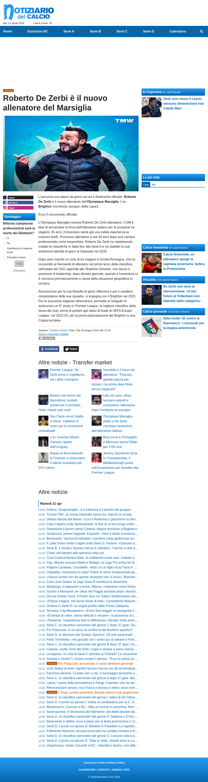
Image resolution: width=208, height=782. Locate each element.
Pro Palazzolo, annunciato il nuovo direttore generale (90, 663)
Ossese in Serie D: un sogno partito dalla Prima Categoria (88, 606)
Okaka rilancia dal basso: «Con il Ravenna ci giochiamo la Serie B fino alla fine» (103, 519)
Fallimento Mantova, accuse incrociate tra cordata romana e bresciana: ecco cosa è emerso (112, 731)
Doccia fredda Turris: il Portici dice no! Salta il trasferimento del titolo (95, 596)
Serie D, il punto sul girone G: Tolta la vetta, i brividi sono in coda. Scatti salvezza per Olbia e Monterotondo (122, 740)
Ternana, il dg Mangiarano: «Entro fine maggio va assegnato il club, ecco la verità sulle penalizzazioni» (119, 610)
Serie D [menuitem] (148, 31)
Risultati (19, 270)
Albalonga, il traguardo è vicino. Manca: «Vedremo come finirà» (91, 586)
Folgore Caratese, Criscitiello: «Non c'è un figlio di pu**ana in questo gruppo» (101, 567)
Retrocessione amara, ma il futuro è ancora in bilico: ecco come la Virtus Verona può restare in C (115, 687)
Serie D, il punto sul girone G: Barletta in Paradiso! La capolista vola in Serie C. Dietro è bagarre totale (119, 726)
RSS (126, 769)
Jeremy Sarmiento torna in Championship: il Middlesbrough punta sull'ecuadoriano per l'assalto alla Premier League (115, 463)
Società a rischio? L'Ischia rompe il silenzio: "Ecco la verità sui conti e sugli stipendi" (106, 658)
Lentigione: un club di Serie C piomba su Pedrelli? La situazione (92, 654)
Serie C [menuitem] (121, 31)
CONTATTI (104, 769)
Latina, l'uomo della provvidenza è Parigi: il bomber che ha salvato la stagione (102, 683)
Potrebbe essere (16, 257)
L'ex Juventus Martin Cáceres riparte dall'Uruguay (64, 442)
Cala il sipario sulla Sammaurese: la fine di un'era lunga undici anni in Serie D (101, 524)
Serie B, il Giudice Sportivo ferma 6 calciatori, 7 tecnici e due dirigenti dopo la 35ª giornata (110, 548)
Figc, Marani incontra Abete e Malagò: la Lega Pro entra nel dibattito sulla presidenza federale (113, 562)
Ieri (153, 184)
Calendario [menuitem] (178, 31)
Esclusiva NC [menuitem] (38, 31)
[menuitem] (201, 31)
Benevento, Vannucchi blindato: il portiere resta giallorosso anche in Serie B (100, 538)
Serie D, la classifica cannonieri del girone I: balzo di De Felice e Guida (97, 697)
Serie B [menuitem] (95, 31)
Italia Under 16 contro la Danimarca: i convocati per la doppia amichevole (183, 323)
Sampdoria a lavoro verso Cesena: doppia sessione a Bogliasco (92, 529)
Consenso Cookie (94, 762)
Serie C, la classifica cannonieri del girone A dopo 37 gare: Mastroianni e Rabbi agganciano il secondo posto (123, 678)
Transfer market (58, 330)
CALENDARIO (86, 769)
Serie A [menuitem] (68, 31)
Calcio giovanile (155, 311)
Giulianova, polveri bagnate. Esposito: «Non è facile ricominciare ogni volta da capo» (107, 533)
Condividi (49, 349)
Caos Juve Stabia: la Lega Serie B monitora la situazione (87, 581)
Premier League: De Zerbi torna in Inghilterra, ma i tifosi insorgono (67, 374)
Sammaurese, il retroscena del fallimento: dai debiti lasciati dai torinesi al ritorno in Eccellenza (113, 711)
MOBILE (117, 769)
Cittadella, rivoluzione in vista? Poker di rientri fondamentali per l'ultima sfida (100, 572)
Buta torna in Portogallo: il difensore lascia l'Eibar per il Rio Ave (120, 442)
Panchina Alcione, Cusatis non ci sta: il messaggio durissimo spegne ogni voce (102, 673)
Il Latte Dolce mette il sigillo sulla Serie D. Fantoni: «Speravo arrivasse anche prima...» (108, 543)
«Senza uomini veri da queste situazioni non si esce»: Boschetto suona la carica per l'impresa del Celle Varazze (126, 577)
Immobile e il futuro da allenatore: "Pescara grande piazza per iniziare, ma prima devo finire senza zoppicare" (113, 379)
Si (8, 237)
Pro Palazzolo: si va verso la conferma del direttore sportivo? (90, 630)
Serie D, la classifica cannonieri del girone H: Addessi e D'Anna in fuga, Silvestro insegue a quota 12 (118, 716)
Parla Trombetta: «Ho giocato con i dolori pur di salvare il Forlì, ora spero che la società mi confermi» (118, 639)
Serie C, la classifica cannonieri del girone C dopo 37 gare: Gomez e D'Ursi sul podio (107, 625)
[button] (19, 264)
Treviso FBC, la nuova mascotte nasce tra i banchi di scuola (88, 514)
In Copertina (152, 92)
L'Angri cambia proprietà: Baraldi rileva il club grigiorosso (93, 692)
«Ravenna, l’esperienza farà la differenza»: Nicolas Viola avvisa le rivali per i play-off (106, 620)
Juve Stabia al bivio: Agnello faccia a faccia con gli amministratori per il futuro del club (107, 668)
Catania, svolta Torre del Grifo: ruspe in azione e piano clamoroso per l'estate (101, 649)
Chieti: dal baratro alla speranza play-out (75, 553)
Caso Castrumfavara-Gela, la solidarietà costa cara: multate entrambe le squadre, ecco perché (114, 557)
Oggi (146, 184)
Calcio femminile (155, 247)
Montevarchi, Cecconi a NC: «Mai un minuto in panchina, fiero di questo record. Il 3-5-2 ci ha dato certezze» (123, 707)
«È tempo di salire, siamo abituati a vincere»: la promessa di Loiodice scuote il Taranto (108, 615)
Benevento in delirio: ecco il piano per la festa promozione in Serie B (95, 721)
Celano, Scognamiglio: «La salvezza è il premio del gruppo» (89, 509)
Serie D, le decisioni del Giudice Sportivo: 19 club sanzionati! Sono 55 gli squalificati (106, 634)
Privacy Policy (116, 762)
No (8, 243)
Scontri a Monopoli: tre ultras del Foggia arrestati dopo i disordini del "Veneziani (103, 591)
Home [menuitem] (7, 31)
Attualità (149, 279)
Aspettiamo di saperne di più (19, 250)
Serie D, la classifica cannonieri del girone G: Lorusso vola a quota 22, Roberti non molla (109, 735)
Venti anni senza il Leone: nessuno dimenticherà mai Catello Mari (183, 103)
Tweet (71, 349)
